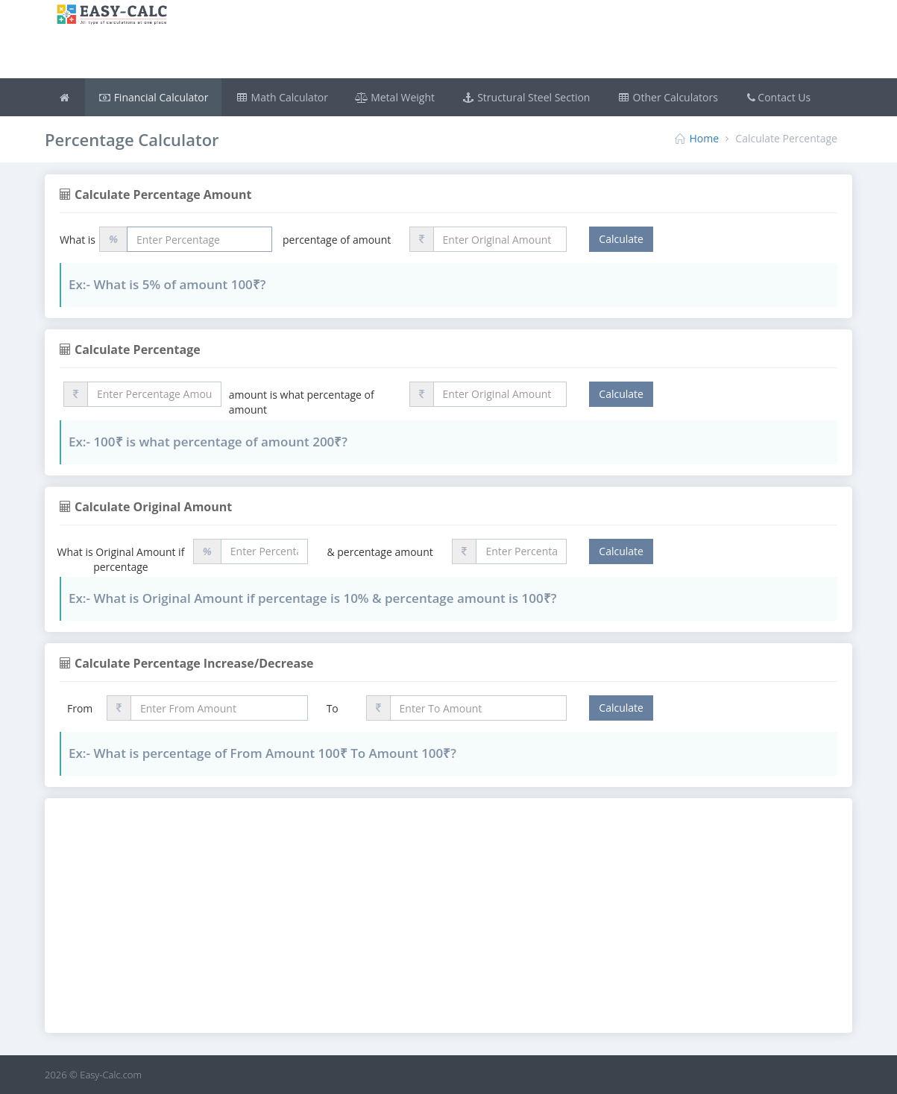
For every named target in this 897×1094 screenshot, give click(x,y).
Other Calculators (667, 97)
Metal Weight (395, 97)
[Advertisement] (516, 41)
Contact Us (778, 97)
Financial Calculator (153, 97)
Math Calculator (281, 97)
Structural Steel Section (526, 97)
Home (705, 138)
